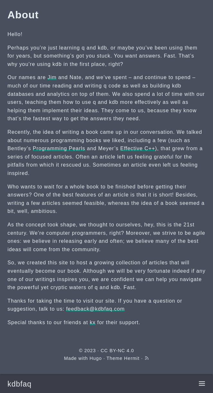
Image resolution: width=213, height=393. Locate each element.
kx (93, 322)
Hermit (132, 358)
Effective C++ (137, 148)
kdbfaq (19, 384)
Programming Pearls (59, 148)
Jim (52, 77)
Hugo (95, 358)
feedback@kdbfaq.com (95, 309)
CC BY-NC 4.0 (117, 350)
